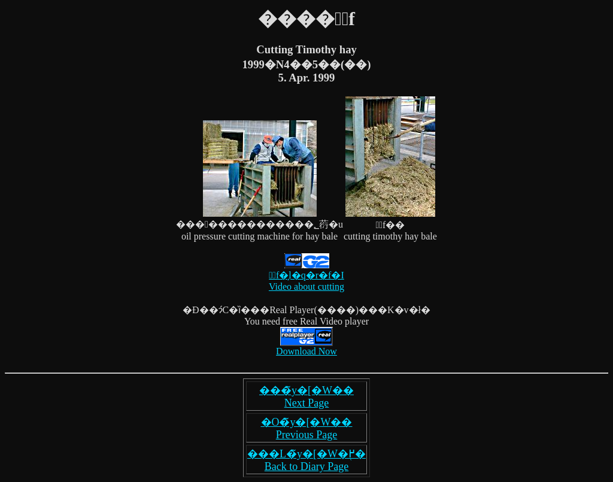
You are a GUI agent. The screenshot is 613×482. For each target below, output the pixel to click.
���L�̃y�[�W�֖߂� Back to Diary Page (306, 460)
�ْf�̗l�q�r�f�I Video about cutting (306, 276)
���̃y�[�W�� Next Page (306, 396)
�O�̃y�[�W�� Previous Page (307, 428)
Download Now (306, 351)
